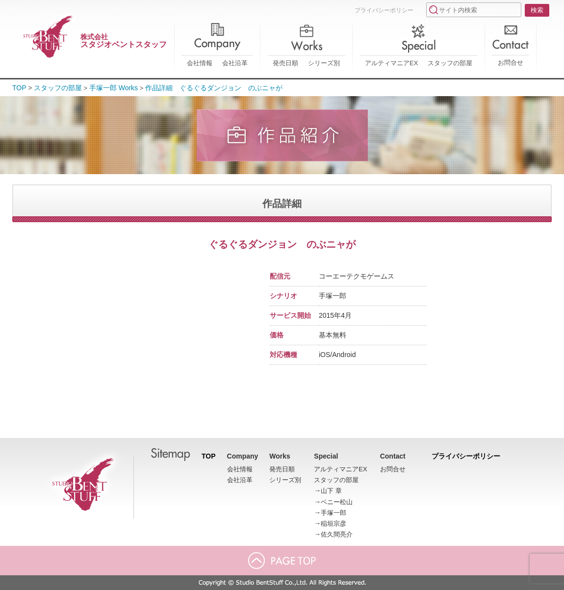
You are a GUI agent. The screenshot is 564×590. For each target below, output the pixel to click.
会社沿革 (235, 63)
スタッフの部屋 (450, 63)
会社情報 (199, 63)
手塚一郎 (333, 512)
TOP (19, 88)
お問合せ (510, 62)
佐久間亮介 (337, 534)
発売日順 (285, 63)
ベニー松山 (337, 502)
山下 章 (331, 490)
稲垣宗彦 (333, 523)
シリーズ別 (324, 63)
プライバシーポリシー (384, 10)
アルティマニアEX (391, 63)
